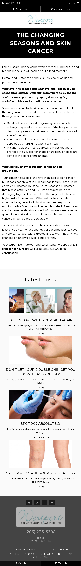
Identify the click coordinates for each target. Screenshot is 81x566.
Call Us (20, 563)
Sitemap (15, 554)
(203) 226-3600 (11, 3)
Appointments (60, 9)
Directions (20, 9)
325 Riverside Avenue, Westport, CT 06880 (40, 549)
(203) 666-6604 (40, 541)
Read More (40, 334)
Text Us (61, 563)
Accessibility (33, 554)
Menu (72, 3)
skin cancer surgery (15, 248)
